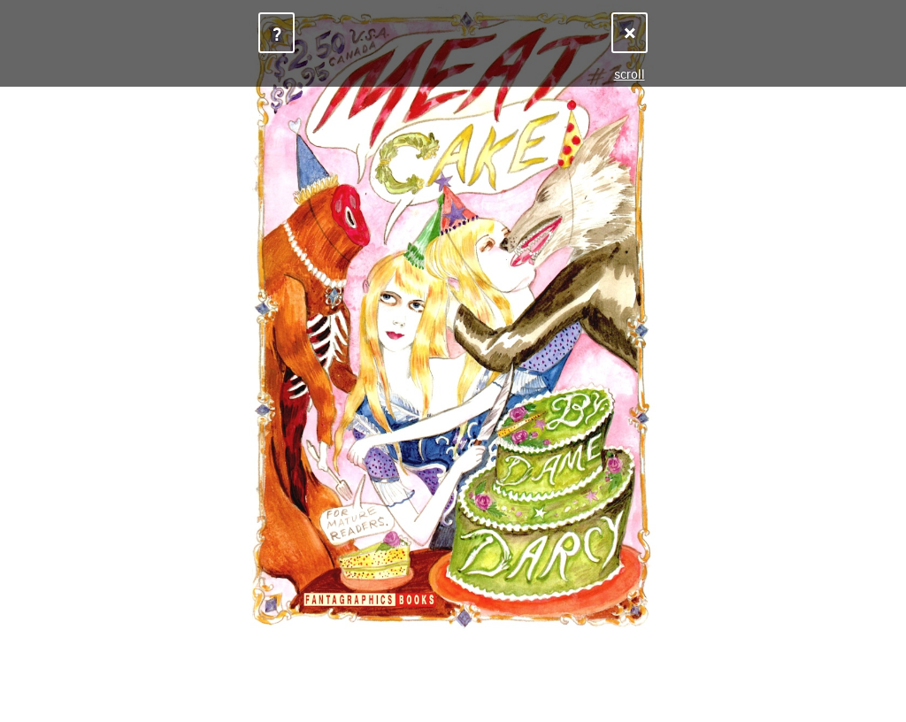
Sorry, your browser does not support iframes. (453, 361)
